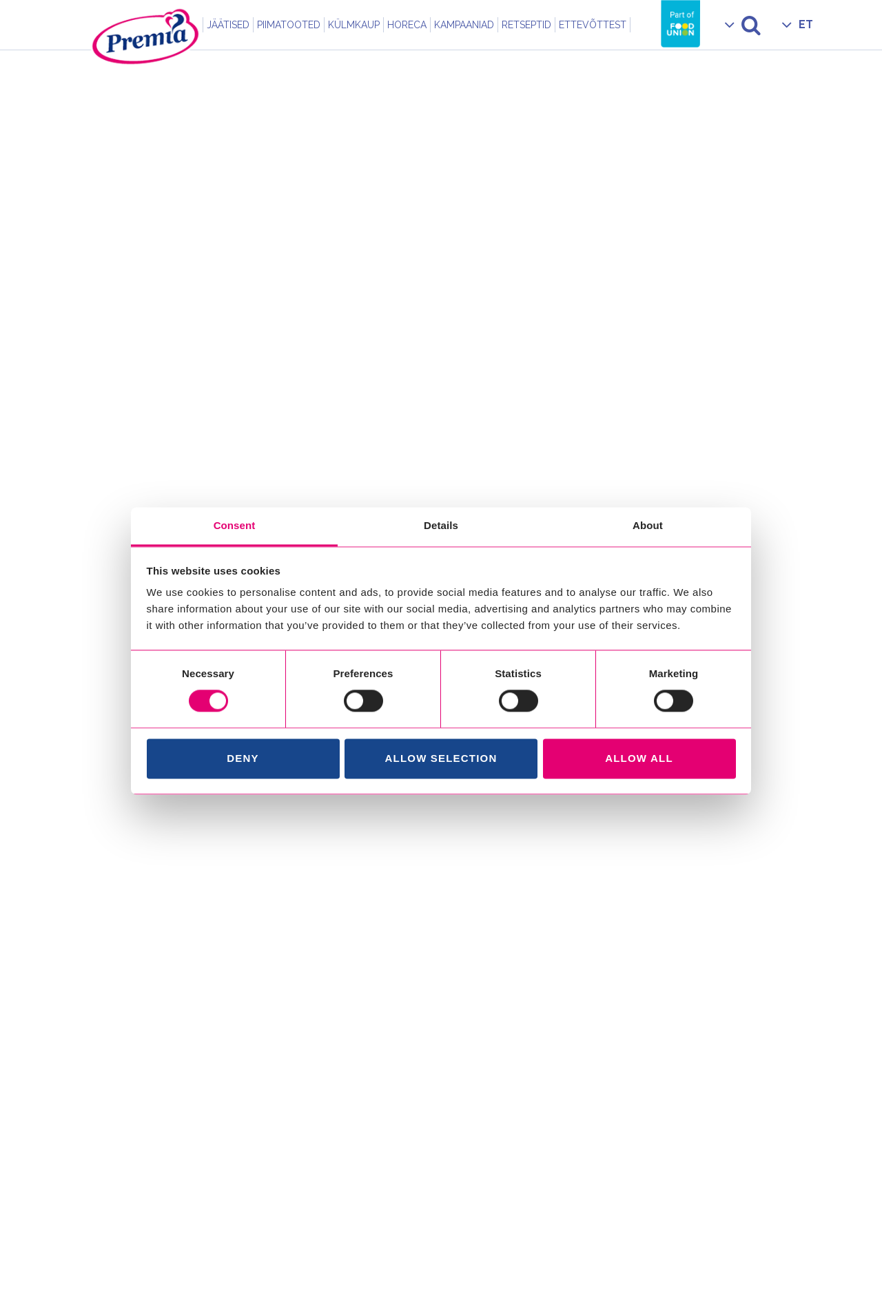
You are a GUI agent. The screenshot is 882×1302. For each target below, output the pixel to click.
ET (806, 24)
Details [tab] (441, 525)
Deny (242, 758)
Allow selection (441, 758)
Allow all (639, 758)
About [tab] (648, 525)
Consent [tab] (235, 525)
